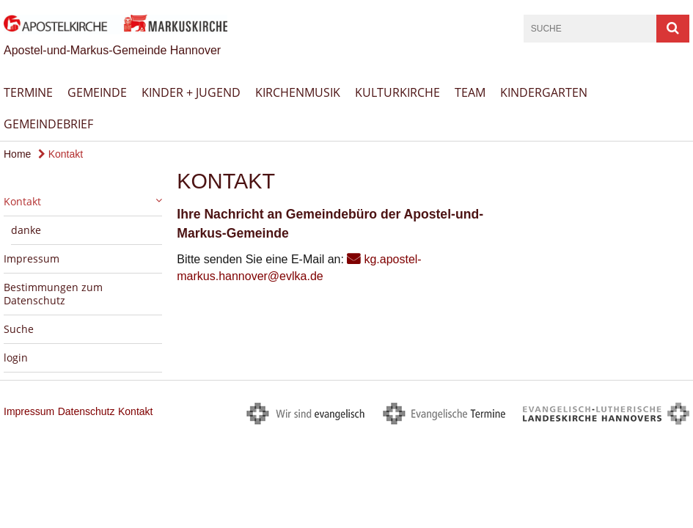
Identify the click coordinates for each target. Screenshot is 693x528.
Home (17, 154)
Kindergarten (543, 92)
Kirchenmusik (297, 92)
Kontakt (60, 154)
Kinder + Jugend (191, 92)
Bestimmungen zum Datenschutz (53, 293)
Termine (28, 92)
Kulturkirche (397, 92)
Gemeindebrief (48, 124)
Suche (19, 329)
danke (26, 230)
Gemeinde (97, 92)
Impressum (31, 258)
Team (470, 92)
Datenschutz (86, 411)
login (16, 357)
